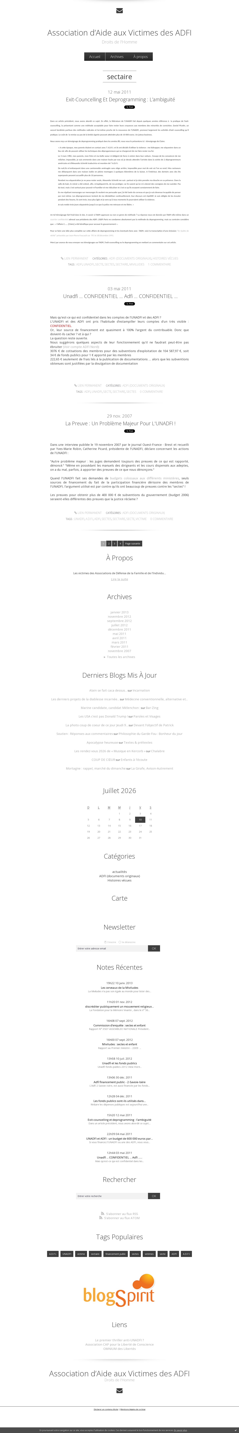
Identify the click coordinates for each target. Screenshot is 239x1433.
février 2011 (119, 676)
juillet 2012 (119, 656)
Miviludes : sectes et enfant (119, 1068)
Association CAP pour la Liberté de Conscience (119, 1367)
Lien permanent (78, 276)
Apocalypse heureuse (105, 769)
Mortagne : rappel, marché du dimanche (98, 794)
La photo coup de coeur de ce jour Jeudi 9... (99, 752)
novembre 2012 (119, 649)
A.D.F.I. (58, 1277)
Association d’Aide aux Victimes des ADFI (119, 36)
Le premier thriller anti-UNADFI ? (119, 1363)
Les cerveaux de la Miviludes (119, 1012)
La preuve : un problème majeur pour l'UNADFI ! (120, 452)
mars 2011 (119, 672)
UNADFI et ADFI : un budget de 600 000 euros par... (119, 1163)
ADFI (100, 552)
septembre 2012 (119, 652)
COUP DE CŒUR (105, 785)
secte (102, 282)
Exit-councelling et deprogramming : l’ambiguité (120, 113)
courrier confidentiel (59, 238)
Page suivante (132, 576)
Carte (120, 922)
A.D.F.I (93, 552)
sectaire (122, 282)
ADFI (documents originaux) (130, 276)
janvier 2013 (119, 645)
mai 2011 (119, 664)
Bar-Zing (148, 735)
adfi (84, 282)
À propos (140, 66)
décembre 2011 (119, 660)
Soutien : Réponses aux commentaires (87, 760)
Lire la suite (119, 612)
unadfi (92, 282)
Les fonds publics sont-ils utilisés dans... (119, 1125)
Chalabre (154, 777)
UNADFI (83, 552)
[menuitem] (94, 66)
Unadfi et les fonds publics (119, 1087)
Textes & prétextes (136, 769)
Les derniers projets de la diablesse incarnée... (90, 727)
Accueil (94, 66)
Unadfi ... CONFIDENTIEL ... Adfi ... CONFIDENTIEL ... (120, 317)
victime (139, 552)
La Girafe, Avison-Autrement (148, 794)
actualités (119, 897)
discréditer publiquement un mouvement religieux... (119, 1031)
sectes (111, 282)
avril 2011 (119, 668)
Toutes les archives (121, 686)
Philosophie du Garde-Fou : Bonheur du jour (147, 760)
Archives (117, 66)
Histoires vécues (161, 276)
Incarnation (139, 719)
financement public (115, 1277)
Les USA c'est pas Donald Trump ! (105, 744)
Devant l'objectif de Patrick (150, 752)
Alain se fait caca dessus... (109, 719)
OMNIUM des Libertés (119, 1371)
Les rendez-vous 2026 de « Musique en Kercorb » (111, 777)
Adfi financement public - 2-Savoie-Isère (120, 1106)
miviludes (135, 282)
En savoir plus (180, 1430)
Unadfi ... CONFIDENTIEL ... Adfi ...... (119, 1181)
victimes (147, 1277)
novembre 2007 (119, 680)
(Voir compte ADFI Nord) (80, 373)
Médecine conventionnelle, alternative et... (152, 727)
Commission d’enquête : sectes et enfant (119, 1049)
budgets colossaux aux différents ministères (145, 512)
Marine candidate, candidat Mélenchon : (111, 735)
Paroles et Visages (144, 744)
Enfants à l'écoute (132, 785)
